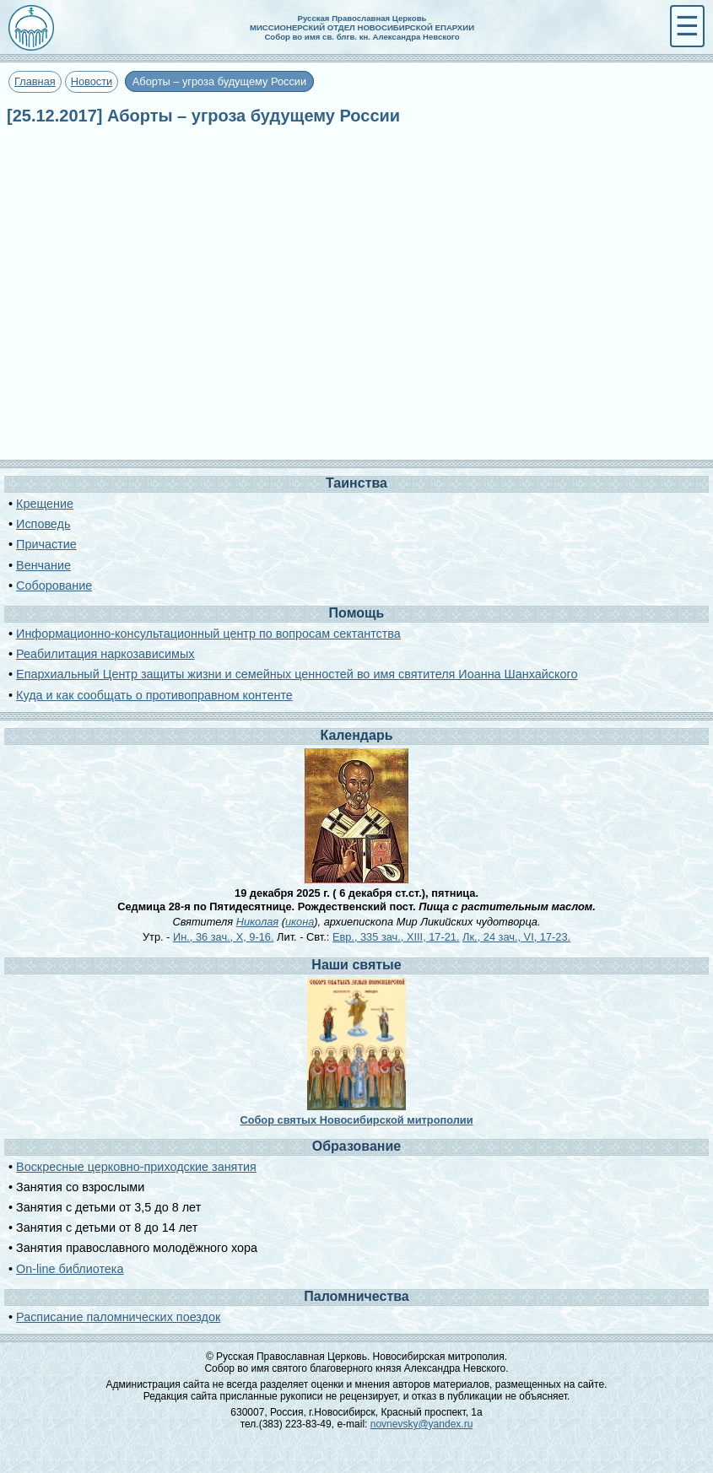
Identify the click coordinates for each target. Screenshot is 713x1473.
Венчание (43, 565)
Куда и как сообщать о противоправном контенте (154, 695)
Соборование (54, 585)
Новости (92, 81)
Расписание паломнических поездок (118, 1317)
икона (299, 921)
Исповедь (43, 524)
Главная (35, 81)
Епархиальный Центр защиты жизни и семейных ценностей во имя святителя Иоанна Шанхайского (296, 674)
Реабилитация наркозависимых (105, 654)
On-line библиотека (69, 1269)
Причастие (46, 544)
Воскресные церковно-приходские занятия (136, 1167)
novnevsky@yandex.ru (421, 1424)
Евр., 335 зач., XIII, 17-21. (396, 937)
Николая (257, 921)
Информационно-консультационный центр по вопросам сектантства (208, 633)
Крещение (44, 503)
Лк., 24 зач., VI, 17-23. (516, 937)
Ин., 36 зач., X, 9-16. (223, 937)
